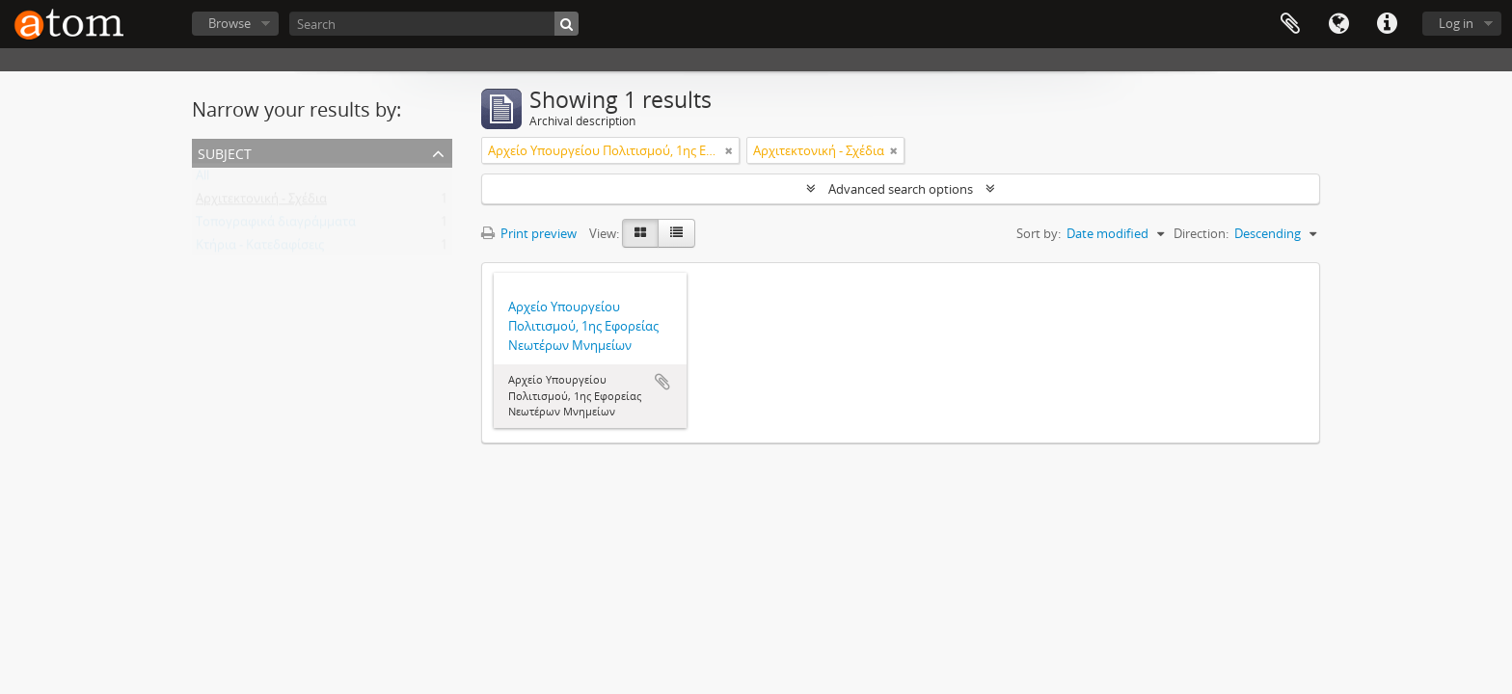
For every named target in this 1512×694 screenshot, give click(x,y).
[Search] (434, 24)
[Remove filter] (729, 150)
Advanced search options (900, 189)
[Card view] (640, 233)
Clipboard (1290, 24)
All (202, 179)
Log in (1456, 23)
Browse (229, 23)
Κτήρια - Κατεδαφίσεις (260, 248)
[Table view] (676, 233)
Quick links (1387, 24)
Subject (225, 152)
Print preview (529, 233)
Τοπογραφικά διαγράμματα (276, 225)
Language (1338, 24)
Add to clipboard (662, 381)
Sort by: (1038, 233)
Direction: (1201, 233)
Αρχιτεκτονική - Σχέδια (261, 202)
